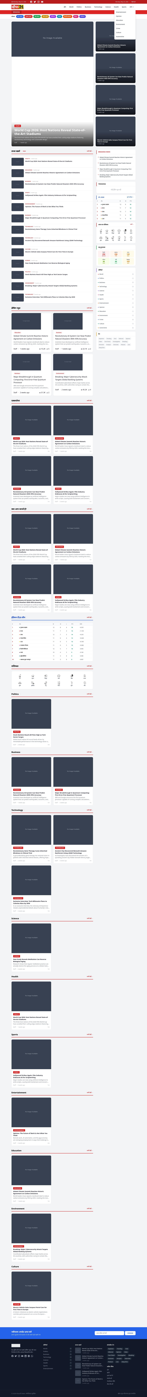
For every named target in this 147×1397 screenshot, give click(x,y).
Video (100, 341)
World (71, 7)
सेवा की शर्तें (110, 1384)
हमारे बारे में (110, 1375)
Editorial (121, 338)
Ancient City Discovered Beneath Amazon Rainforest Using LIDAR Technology (53, 240)
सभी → (132, 224)
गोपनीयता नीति (111, 1381)
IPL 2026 (19, 16)
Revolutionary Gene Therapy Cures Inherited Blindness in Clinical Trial (51, 229)
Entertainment (121, 12)
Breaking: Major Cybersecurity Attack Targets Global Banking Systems (51, 286)
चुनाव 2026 (28, 16)
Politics (79, 7)
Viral (115, 338)
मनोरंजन (83, 16)
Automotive (120, 36)
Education (119, 20)
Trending (109, 338)
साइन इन (133, 2)
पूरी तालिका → (130, 197)
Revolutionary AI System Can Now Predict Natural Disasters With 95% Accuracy (54, 184)
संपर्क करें (109, 1378)
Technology (98, 7)
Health (116, 7)
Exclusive (101, 344)
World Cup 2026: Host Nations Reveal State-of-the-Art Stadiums (48, 161)
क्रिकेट (75, 16)
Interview (115, 344)
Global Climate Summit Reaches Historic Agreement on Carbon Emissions (52, 173)
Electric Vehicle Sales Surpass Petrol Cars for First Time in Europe (49, 252)
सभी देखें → (90, 151)
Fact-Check (107, 341)
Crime (118, 28)
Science (108, 7)
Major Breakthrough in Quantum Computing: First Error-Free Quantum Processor (55, 218)
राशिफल (53, 16)
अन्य (132, 7)
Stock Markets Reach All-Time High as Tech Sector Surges (46, 274)
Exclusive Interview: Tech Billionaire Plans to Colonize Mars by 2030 (50, 297)
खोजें (108, 1373)
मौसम (59, 16)
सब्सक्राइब (130, 1333)
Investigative (116, 341)
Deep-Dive (102, 347)
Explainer (101, 338)
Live (129, 344)
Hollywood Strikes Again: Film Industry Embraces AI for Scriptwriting (50, 195)
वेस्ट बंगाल (37, 16)
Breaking (124, 341)
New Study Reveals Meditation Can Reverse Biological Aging (47, 263)
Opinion (118, 16)
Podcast (123, 344)
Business (88, 7)
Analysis (108, 344)
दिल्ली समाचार (67, 16)
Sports (124, 7)
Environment (120, 24)
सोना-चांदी (45, 16)
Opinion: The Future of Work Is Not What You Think (44, 206)
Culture (118, 32)
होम (65, 7)
